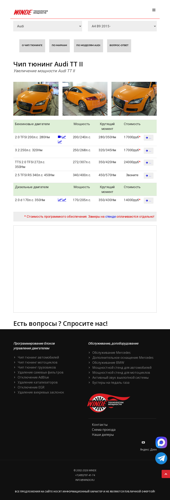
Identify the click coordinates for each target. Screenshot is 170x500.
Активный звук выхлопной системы (120, 377)
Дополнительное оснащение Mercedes (122, 357)
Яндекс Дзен (148, 449)
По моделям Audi (88, 45)
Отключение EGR (31, 387)
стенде (110, 216)
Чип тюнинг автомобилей (38, 357)
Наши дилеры (103, 434)
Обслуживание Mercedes (111, 352)
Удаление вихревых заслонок (41, 392)
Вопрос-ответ (119, 45)
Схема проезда (103, 429)
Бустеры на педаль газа (110, 382)
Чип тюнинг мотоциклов (38, 362)
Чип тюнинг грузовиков (37, 367)
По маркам (59, 45)
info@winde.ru (85, 480)
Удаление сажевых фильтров (41, 372)
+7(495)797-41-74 (85, 475)
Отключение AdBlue (33, 377)
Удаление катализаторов (38, 382)
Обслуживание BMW (108, 362)
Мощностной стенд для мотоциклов (121, 372)
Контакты (99, 424)
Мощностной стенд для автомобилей (121, 367)
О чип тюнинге (32, 45)
